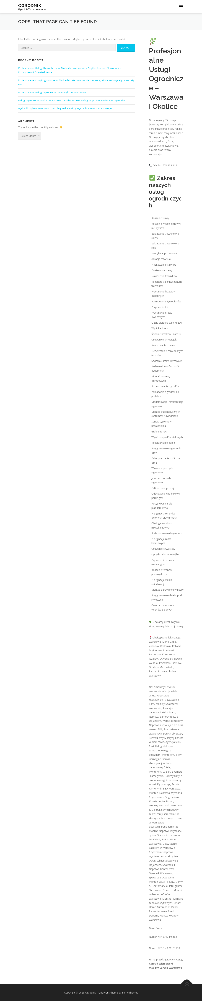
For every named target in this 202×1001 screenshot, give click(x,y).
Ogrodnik (29, 5)
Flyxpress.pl (163, 784)
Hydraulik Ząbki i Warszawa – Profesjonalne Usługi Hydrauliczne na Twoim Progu (65, 108)
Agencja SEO (172, 742)
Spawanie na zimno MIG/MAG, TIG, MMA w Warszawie (164, 839)
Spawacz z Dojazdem (161, 877)
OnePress (104, 992)
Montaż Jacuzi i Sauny (161, 881)
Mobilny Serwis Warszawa (165, 968)
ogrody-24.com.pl (166, 120)
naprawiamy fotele (159, 767)
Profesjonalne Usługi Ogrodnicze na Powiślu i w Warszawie (52, 92)
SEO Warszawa (171, 788)
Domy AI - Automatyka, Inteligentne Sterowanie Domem (166, 886)
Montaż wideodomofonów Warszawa (165, 894)
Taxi (151, 746)
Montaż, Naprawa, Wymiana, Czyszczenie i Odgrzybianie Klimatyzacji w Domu (166, 797)
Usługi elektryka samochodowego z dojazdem (161, 750)
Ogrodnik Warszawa (160, 873)
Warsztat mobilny (172, 720)
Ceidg (179, 959)
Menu (181, 6)
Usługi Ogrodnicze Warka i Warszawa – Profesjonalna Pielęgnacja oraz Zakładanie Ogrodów (71, 100)
